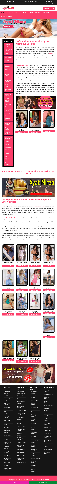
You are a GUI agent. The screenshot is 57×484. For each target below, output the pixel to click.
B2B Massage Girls (7, 158)
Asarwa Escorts (48, 405)
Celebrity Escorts (7, 124)
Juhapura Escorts (6, 438)
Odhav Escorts (48, 430)
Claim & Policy (49, 3)
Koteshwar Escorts (47, 423)
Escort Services (7, 65)
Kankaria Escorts (33, 461)
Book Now (21, 132)
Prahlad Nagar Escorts (35, 396)
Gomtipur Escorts (19, 422)
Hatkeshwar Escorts (7, 431)
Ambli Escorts (7, 396)
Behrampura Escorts (20, 459)
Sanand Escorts (48, 413)
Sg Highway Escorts (34, 392)
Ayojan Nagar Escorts (21, 402)
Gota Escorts (34, 400)
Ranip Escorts (21, 426)
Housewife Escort (8, 90)
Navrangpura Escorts (47, 390)
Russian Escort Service (7, 76)
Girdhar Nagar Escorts (21, 414)
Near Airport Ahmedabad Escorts (7, 464)
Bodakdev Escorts (33, 404)
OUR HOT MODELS (31, 1)
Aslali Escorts (21, 399)
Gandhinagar (35, 12)
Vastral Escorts (21, 452)
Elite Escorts (8, 57)
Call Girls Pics (13, 12)
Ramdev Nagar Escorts (8, 469)
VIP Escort (8, 54)
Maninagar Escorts (7, 417)
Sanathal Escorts (19, 434)
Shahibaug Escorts (20, 438)
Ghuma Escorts (21, 410)
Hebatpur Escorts (6, 412)
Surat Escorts (6, 17)
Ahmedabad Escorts (29, 479)
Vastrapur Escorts (46, 402)
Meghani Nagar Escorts (48, 419)
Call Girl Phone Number (7, 143)
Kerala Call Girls (8, 105)
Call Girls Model (7, 45)
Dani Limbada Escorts (34, 441)
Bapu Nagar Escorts (20, 406)
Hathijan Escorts (35, 458)
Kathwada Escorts (33, 466)
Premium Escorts (7, 70)
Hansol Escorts (8, 428)
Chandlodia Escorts (34, 428)
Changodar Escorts (34, 432)
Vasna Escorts (21, 449)
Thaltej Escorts (35, 412)
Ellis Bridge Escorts (7, 408)
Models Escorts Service (7, 100)
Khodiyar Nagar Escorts (48, 436)
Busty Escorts (7, 128)
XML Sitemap (49, 1)
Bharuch (46, 12)
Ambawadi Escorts (7, 392)
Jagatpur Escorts (46, 409)
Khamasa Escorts (6, 447)
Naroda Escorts (48, 394)
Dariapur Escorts (33, 446)
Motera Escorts (8, 455)
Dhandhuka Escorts (7, 404)
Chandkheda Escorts (34, 408)
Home (3, 12)
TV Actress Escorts (8, 110)
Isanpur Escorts (8, 435)
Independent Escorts (8, 50)
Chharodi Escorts (33, 437)
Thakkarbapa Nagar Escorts (34, 450)
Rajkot (24, 12)
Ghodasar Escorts (33, 454)
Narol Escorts (47, 416)
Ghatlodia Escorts (46, 397)
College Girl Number (8, 94)
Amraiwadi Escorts (7, 399)
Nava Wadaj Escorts (7, 459)
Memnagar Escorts (7, 451)
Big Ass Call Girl (8, 119)
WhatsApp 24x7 (43, 482)
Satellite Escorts (8, 425)
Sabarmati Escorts (33, 424)
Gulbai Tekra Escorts (20, 418)
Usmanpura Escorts (20, 446)
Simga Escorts (48, 449)
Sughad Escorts (21, 442)
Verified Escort (7, 85)
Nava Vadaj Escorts (47, 445)
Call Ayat (14, 482)
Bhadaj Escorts (21, 462)
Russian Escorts (7, 61)
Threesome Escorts (8, 163)
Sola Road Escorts (47, 452)
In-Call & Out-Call (7, 133)
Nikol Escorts (47, 427)
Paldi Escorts (47, 433)
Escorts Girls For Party (8, 137)
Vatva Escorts (21, 455)
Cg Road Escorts (33, 419)
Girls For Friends (7, 153)
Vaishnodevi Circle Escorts (21, 392)
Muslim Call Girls (8, 114)
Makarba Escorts (33, 470)
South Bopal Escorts (47, 441)
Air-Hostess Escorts (8, 81)
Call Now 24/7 (10, 1)
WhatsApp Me (49, 8)
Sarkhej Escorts (21, 396)
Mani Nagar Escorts (34, 415)
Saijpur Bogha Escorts (21, 430)
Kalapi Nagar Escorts (7, 443)
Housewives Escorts (8, 148)
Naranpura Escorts (7, 421)
